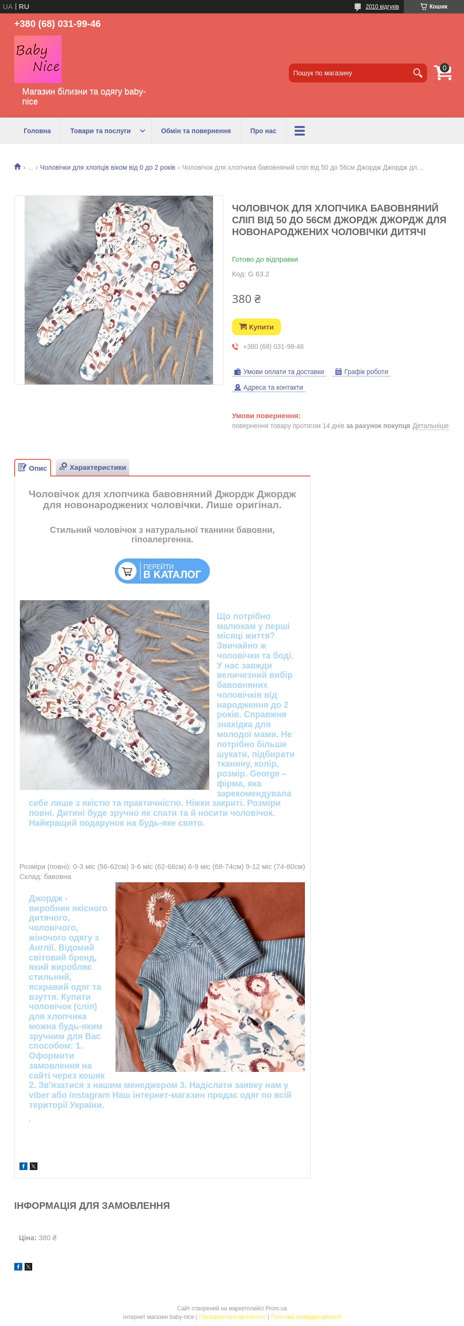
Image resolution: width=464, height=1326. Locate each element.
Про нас (263, 131)
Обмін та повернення (196, 131)
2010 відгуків (382, 6)
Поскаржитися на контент (232, 1317)
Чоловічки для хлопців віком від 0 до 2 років (108, 167)
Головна (37, 131)
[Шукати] (417, 73)
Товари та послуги (101, 131)
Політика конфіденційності (306, 1317)
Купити (261, 327)
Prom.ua (276, 1308)
